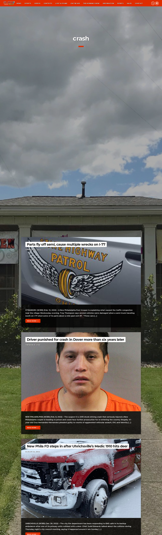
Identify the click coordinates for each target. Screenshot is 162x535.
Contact (139, 3)
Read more (33, 321)
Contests (48, 3)
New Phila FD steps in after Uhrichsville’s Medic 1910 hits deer (77, 446)
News (19, 3)
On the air (75, 3)
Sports (28, 3)
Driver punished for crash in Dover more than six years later (75, 340)
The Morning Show (91, 3)
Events (120, 3)
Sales (129, 3)
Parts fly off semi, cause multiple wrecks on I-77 (66, 244)
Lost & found (61, 3)
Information (108, 3)
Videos (37, 3)
